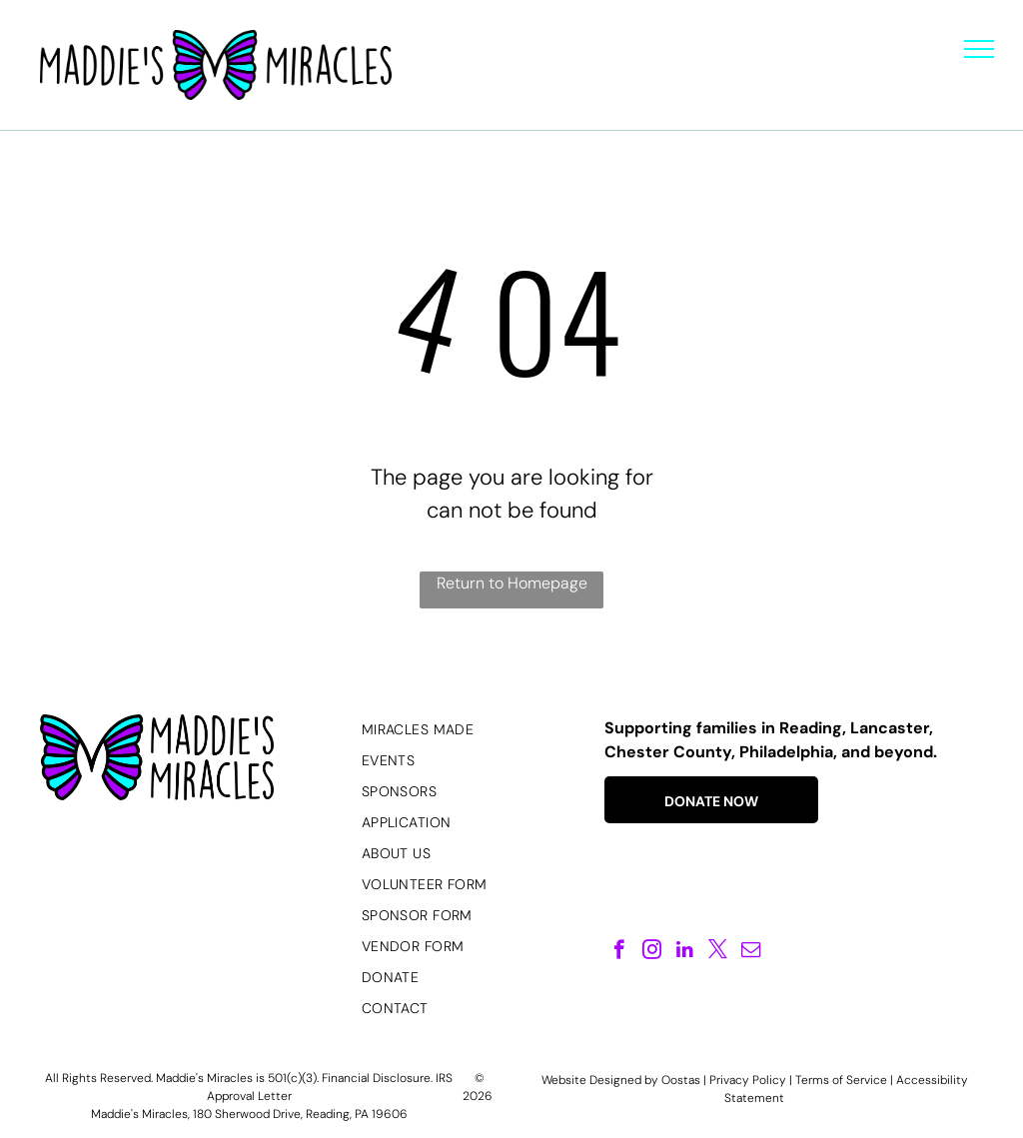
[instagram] (651, 952)
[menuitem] (472, 729)
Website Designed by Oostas (620, 1080)
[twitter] (717, 952)
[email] (750, 952)
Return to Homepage (512, 582)
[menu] (979, 49)
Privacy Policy (747, 1080)
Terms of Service (841, 1080)
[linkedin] (684, 952)
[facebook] (618, 952)
